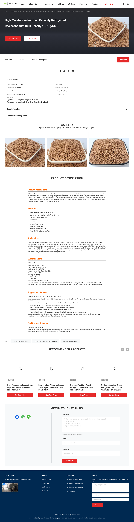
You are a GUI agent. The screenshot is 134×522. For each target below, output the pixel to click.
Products (14, 11)
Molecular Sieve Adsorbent (74, 479)
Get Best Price (13, 38)
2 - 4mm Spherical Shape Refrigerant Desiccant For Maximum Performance (111, 387)
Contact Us (45, 491)
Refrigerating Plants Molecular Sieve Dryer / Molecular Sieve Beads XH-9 (51, 387)
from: (64, 439)
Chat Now (32, 38)
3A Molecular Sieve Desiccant (75, 483)
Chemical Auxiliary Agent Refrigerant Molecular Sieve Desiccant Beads (81, 387)
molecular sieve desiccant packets (46, 341)
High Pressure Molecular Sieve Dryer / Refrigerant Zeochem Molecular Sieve (20, 387)
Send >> (97, 505)
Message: (66, 414)
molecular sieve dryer (70, 341)
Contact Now (69, 461)
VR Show (71, 4)
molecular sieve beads (21, 341)
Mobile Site (65, 514)
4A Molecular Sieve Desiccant (75, 487)
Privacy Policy (76, 514)
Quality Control (46, 487)
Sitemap (56, 514)
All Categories (71, 491)
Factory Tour (45, 483)
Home (7, 11)
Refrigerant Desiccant (25, 11)
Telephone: (66, 449)
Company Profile (46, 479)
